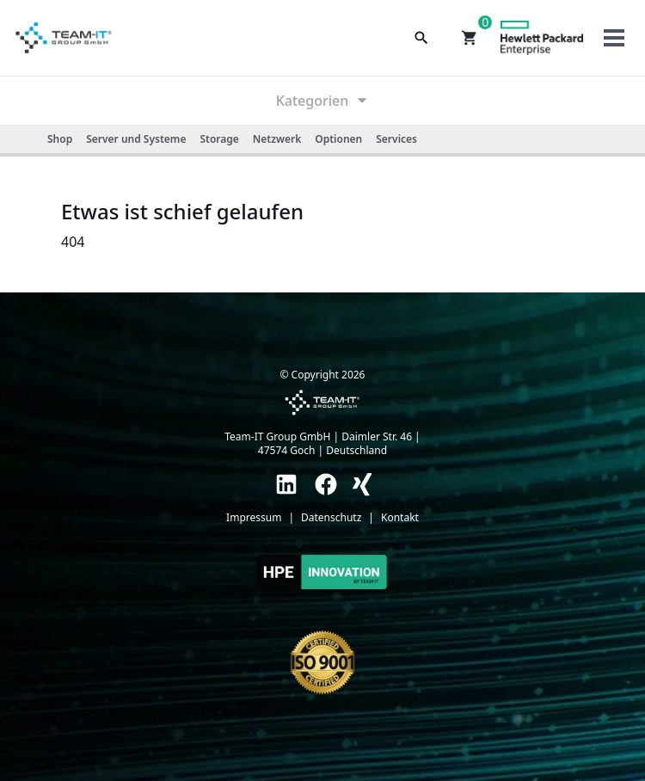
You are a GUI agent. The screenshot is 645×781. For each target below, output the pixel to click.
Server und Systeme (136, 139)
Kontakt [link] (400, 518)
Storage (219, 139)
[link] (286, 484)
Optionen (338, 139)
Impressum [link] (253, 518)
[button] (469, 38)
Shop (59, 139)
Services (396, 139)
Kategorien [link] (323, 100)
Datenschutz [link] (331, 518)
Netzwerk (277, 139)
